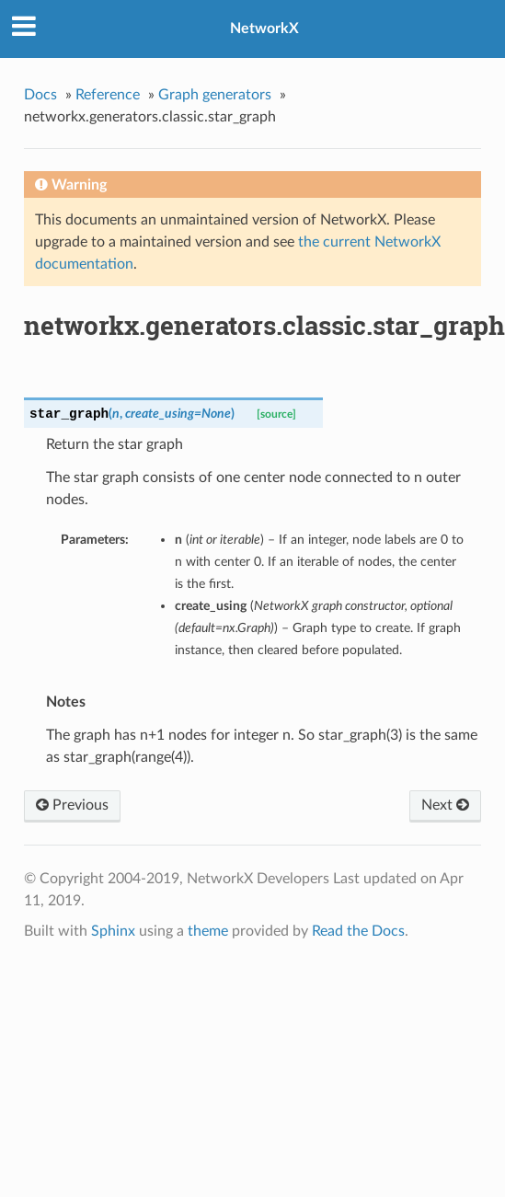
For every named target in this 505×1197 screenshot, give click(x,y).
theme (208, 931)
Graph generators (214, 94)
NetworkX (264, 28)
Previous (72, 805)
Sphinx (113, 931)
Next (445, 805)
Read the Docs (358, 931)
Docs (40, 94)
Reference (107, 94)
